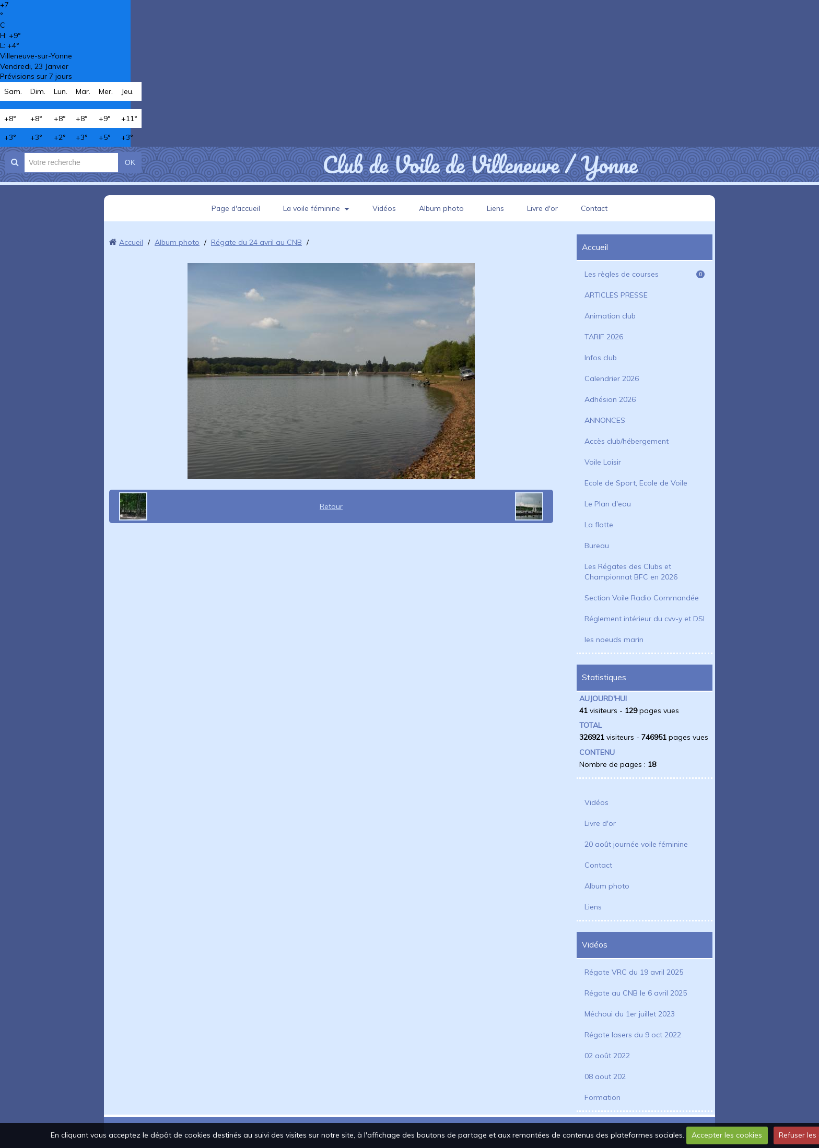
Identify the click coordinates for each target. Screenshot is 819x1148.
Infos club (600, 357)
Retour (331, 506)
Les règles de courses (644, 274)
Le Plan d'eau (607, 503)
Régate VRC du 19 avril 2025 (633, 972)
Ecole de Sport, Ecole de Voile (635, 483)
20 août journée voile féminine (636, 844)
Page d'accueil (234, 208)
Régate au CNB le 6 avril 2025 (635, 993)
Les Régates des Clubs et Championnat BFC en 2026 (630, 572)
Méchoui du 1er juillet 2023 (629, 1014)
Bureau (596, 545)
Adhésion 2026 (610, 399)
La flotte (598, 524)
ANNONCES (604, 420)
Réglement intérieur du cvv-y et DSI (644, 618)
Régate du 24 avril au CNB (256, 242)
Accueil (131, 242)
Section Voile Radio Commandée (641, 597)
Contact (596, 208)
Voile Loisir (602, 462)
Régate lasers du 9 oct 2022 (632, 1034)
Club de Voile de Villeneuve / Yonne (479, 164)
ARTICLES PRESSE (616, 295)
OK (130, 162)
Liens (496, 208)
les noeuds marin (614, 639)
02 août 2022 (607, 1055)
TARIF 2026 (603, 336)
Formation (602, 1097)
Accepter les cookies (727, 1135)
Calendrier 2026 (611, 378)
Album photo (441, 208)
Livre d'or (543, 208)
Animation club (610, 316)
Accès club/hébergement (626, 441)
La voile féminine (311, 208)
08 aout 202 (605, 1076)
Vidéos (384, 208)
